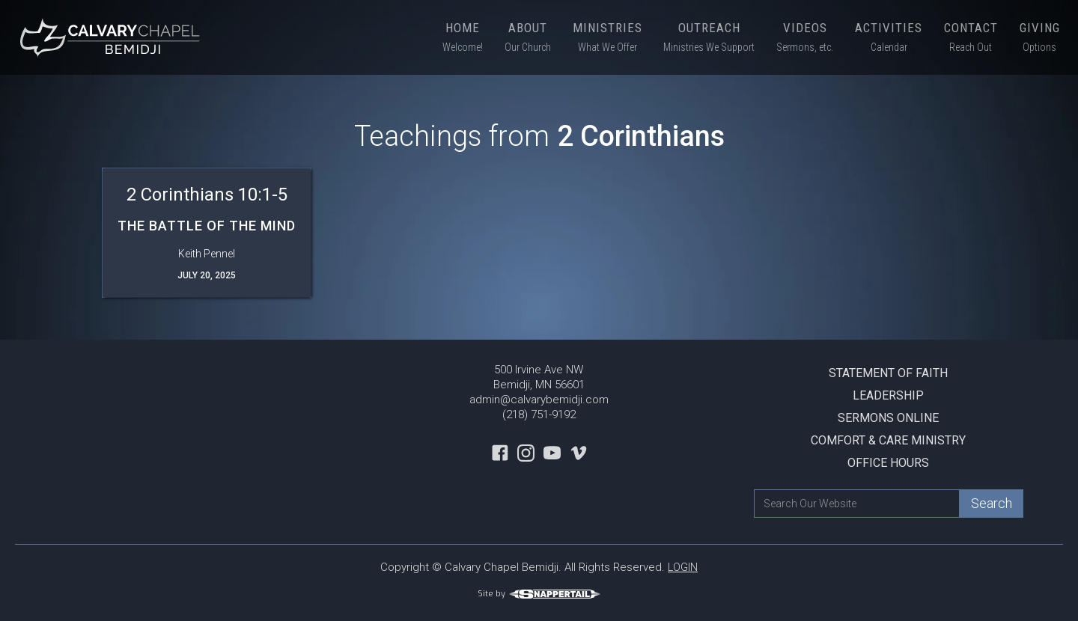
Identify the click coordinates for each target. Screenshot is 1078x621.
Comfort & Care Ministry (888, 440)
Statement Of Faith (888, 373)
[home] (112, 37)
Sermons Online (888, 418)
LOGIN (683, 567)
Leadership (888, 395)
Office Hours (888, 463)
